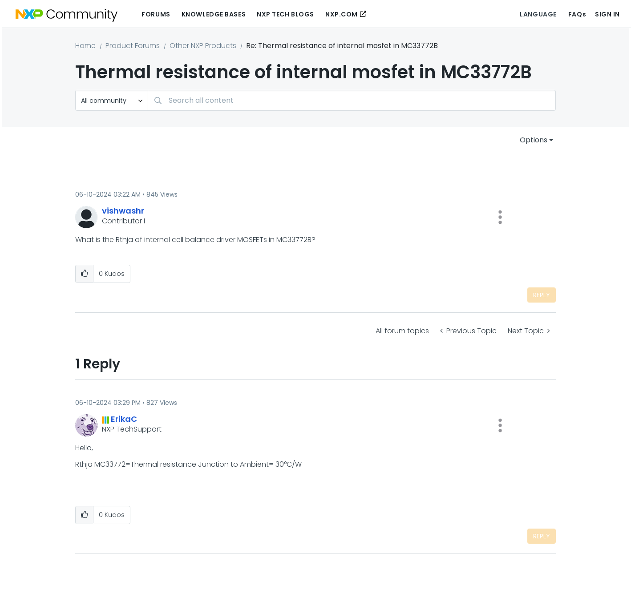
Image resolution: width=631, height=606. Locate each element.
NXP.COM (341, 14)
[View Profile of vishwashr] (123, 210)
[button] (500, 217)
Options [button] (533, 140)
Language (538, 14)
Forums (156, 14)
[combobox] (352, 100)
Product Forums (132, 45)
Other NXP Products (203, 45)
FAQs (577, 14)
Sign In (607, 14)
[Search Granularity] (112, 100)
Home (85, 45)
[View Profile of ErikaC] (124, 418)
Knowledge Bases (214, 14)
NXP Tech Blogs (285, 14)
